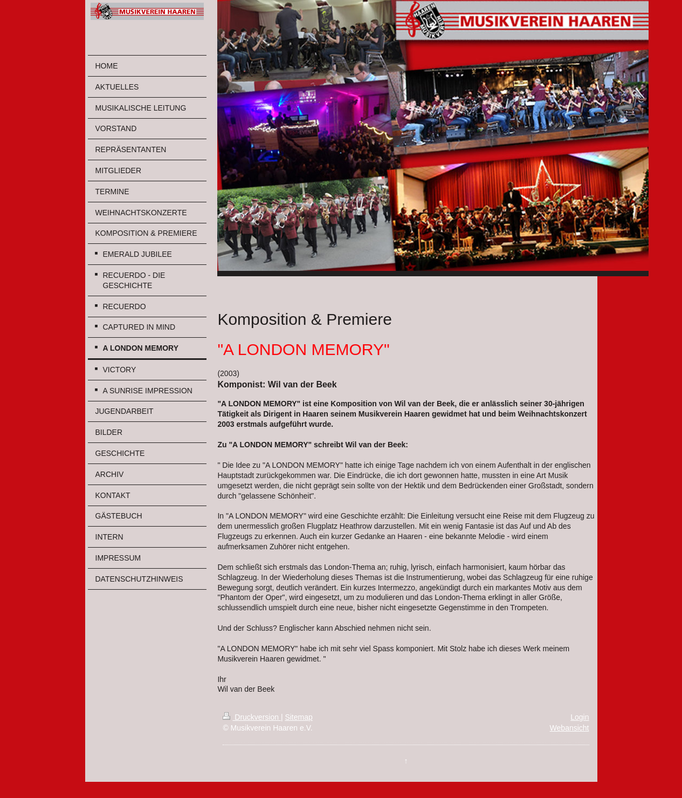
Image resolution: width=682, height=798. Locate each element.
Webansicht (569, 728)
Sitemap (298, 717)
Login (579, 717)
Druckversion (251, 717)
